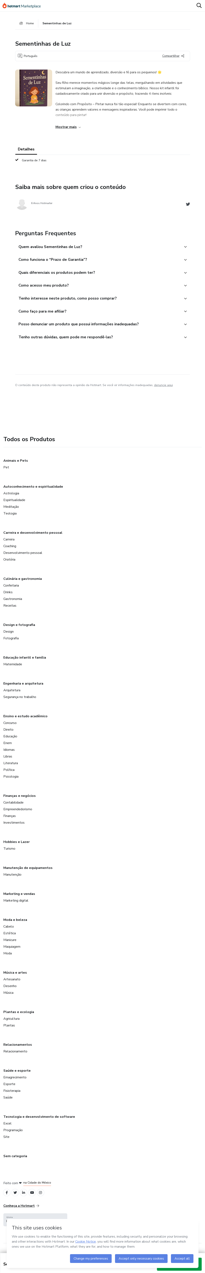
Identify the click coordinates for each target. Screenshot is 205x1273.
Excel (7, 1127)
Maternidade (12, 668)
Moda (7, 957)
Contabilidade (13, 806)
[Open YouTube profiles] (35, 1197)
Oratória (9, 563)
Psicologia (11, 780)
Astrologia (11, 497)
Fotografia (11, 642)
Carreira (9, 543)
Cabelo (8, 930)
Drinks (8, 596)
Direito (8, 733)
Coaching (9, 550)
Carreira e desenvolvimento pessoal (32, 536)
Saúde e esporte (17, 1074)
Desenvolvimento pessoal (22, 556)
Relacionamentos (17, 1048)
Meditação (11, 510)
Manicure (9, 943)
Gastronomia (12, 602)
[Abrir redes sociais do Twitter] (188, 205)
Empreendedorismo (17, 813)
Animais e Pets (15, 464)
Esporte (9, 1088)
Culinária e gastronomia (22, 582)
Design (8, 635)
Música (8, 996)
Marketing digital (15, 904)
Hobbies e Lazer (16, 845)
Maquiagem (11, 950)
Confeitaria (11, 589)
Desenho (10, 989)
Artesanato (11, 983)
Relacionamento (15, 1055)
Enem (7, 746)
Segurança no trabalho (19, 700)
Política (9, 773)
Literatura (10, 767)
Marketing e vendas (19, 897)
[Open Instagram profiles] (44, 1197)
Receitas (9, 609)
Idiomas (9, 753)
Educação (10, 740)
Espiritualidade (14, 503)
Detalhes (26, 150)
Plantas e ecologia (18, 1015)
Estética (9, 937)
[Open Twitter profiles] (16, 1197)
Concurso (10, 726)
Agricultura (11, 1022)
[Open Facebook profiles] (7, 1197)
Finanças (9, 819)
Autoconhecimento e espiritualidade (33, 490)
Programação (13, 1134)
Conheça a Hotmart (21, 1210)
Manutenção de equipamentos (28, 871)
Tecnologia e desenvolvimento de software (39, 1120)
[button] (98, 248)
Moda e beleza (15, 923)
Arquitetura (11, 694)
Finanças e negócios (19, 799)
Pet (6, 471)
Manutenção (12, 878)
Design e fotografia (19, 628)
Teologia (10, 517)
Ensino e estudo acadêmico (25, 720)
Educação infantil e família (24, 661)
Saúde (8, 1101)
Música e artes (15, 976)
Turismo (9, 852)
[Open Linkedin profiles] (25, 1197)
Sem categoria (15, 1160)
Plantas (9, 1029)
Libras (7, 760)
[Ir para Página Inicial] (24, 6)
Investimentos (14, 826)
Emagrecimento (14, 1081)
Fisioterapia (11, 1094)
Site (6, 1140)
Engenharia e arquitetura (23, 687)
